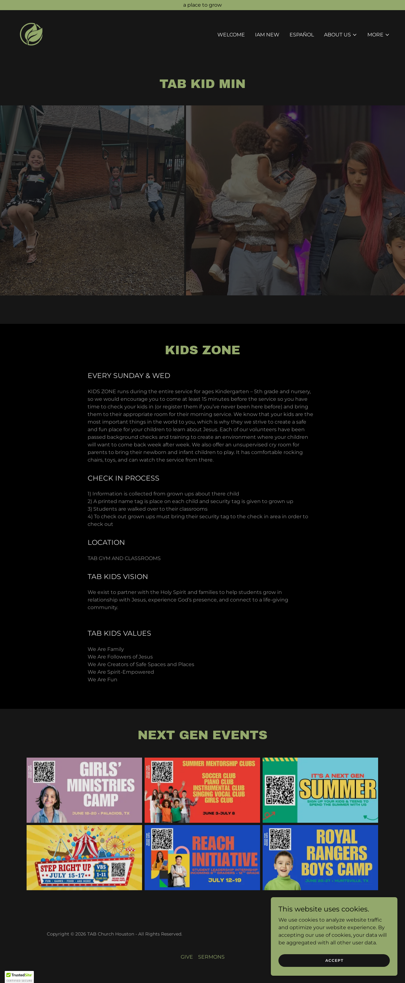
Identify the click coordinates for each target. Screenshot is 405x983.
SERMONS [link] (211, 957)
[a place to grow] (202, 5)
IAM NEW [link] (267, 35)
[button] (340, 35)
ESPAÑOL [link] (302, 35)
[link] (31, 33)
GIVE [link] (187, 957)
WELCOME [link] (231, 35)
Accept (334, 960)
